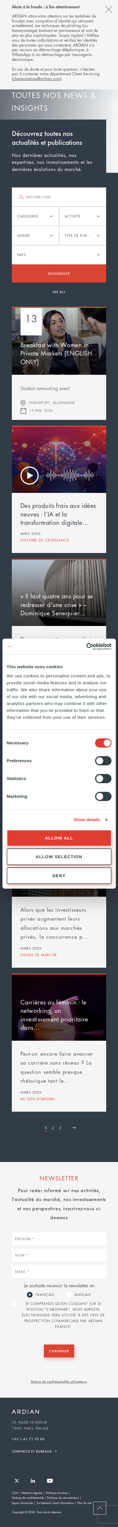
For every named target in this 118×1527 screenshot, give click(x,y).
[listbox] (35, 216)
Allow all (59, 837)
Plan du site (84, 1503)
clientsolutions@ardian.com (36, 78)
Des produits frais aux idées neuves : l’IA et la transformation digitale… (58, 514)
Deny (58, 875)
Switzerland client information (55, 1503)
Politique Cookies (57, 1492)
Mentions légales (32, 1492)
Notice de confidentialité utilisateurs (59, 1381)
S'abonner (59, 1351)
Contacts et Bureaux (32, 1451)
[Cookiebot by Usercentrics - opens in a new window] (86, 646)
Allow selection (59, 856)
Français (44, 1294)
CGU (15, 1492)
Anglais (82, 1294)
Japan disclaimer (22, 1503)
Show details (87, 819)
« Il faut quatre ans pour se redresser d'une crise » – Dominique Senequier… (56, 604)
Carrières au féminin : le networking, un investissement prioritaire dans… (54, 1015)
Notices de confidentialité (28, 1497)
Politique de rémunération (63, 1497)
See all (59, 291)
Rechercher (59, 273)
